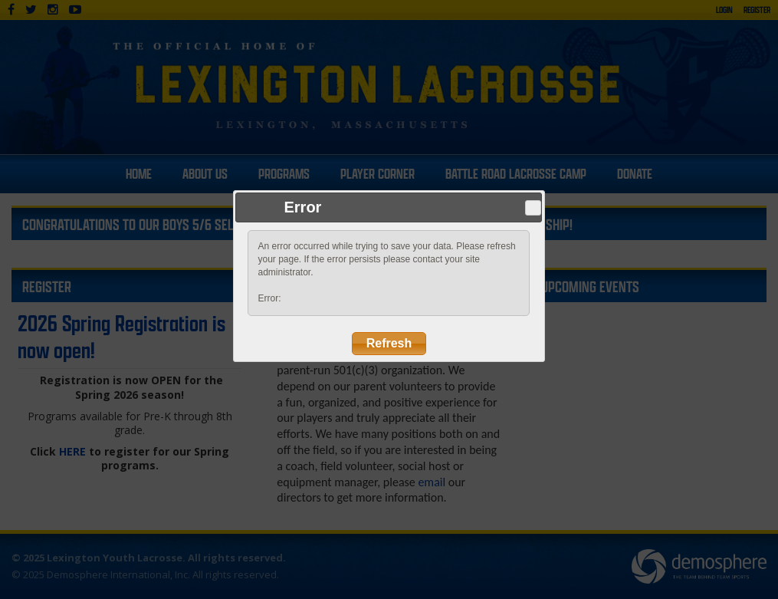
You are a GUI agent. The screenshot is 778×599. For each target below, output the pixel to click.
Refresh (389, 343)
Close (533, 208)
